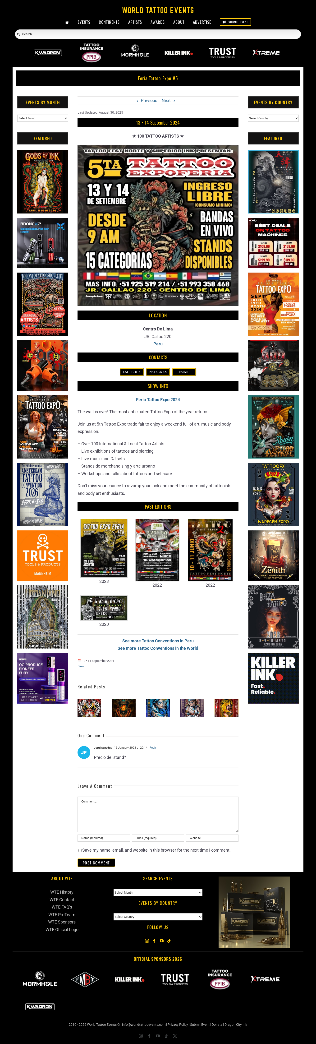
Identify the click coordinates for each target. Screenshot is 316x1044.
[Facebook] (154, 941)
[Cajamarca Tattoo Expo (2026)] (124, 701)
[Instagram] (147, 941)
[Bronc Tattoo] (42, 221)
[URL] (212, 838)
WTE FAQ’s (62, 907)
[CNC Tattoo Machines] (273, 221)
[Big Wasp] (42, 343)
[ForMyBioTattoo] (85, 972)
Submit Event (200, 1024)
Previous (149, 100)
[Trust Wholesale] (222, 46)
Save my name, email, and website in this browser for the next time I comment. (156, 850)
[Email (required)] (158, 838)
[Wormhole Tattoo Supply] (135, 46)
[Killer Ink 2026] (179, 46)
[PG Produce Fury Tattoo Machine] (42, 656)
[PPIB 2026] (91, 46)
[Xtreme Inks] (266, 46)
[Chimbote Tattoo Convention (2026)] (158, 701)
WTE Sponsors (62, 921)
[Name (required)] (104, 838)
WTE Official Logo (62, 929)
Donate (217, 1024)
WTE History (61, 892)
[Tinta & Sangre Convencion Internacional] (89, 701)
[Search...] (158, 34)
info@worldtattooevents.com (143, 1024)
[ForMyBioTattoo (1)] (273, 343)
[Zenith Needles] (273, 534)
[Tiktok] (169, 941)
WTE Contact (62, 899)
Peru (81, 666)
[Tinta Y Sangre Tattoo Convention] (226, 701)
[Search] (18, 34)
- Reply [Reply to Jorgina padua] (151, 747)
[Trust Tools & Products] (42, 534)
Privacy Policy (178, 1024)
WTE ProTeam (61, 914)
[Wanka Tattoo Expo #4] (192, 701)
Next (166, 100)
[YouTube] (162, 941)
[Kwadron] (48, 46)
